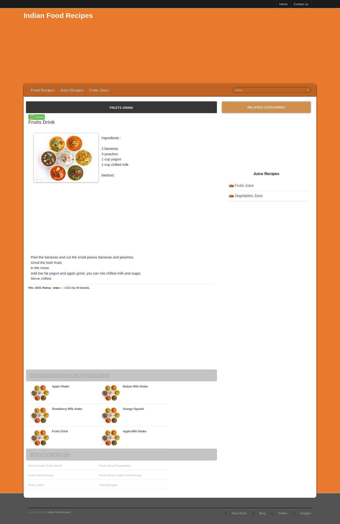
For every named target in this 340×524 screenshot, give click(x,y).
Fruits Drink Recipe (41, 475)
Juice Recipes (72, 90)
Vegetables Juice (249, 196)
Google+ (306, 513)
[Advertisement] (230, 46)
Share (40, 117)
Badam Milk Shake (135, 386)
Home (283, 4)
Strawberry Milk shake (67, 409)
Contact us (301, 4)
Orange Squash (133, 409)
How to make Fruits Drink (45, 465)
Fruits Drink (60, 431)
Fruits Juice (99, 90)
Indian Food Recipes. (59, 512)
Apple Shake (60, 386)
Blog (262, 513)
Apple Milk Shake (134, 431)
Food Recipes (43, 90)
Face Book (239, 513)
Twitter (282, 513)
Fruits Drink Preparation (115, 465)
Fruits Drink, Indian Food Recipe (120, 475)
